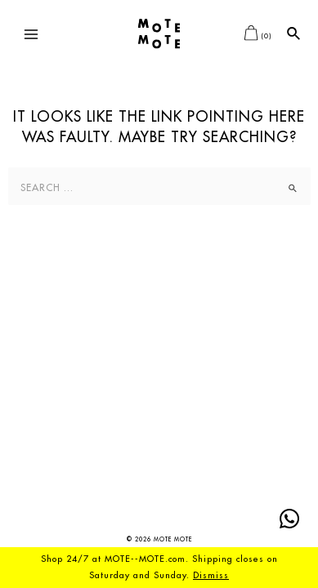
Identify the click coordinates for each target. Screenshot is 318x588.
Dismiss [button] (211, 575)
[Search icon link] (294, 34)
